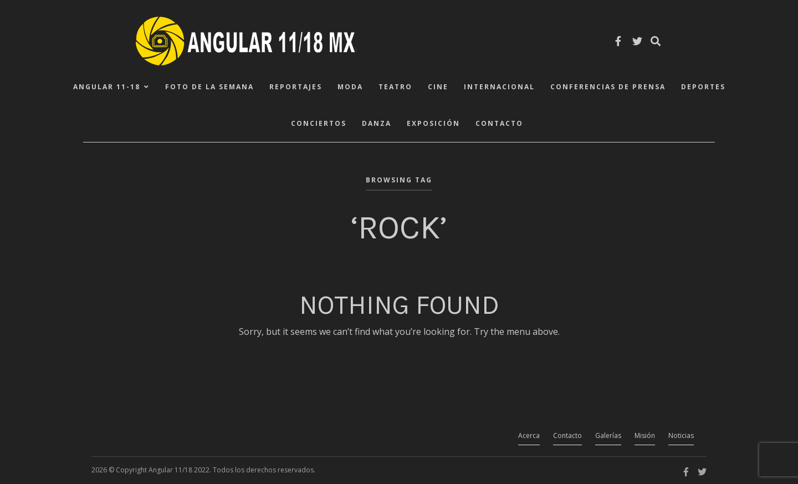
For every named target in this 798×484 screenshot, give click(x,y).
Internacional (499, 86)
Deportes (703, 86)
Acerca (529, 435)
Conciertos (318, 123)
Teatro (395, 86)
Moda (350, 86)
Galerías (608, 435)
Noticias (681, 435)
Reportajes (295, 86)
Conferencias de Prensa (608, 86)
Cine (438, 86)
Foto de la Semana (209, 86)
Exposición (433, 123)
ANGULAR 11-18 (106, 86)
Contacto (499, 123)
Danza (376, 123)
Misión (645, 435)
